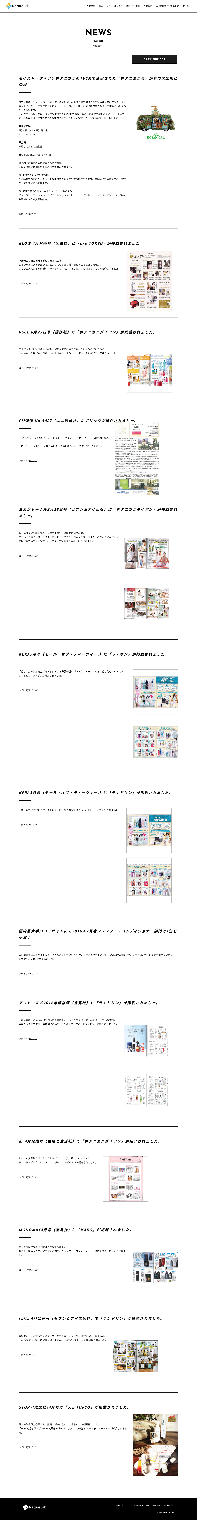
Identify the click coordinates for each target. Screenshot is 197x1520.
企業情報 (148, 5)
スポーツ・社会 (133, 5)
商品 (101, 5)
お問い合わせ (121, 1505)
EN (188, 5)
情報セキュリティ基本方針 (163, 1505)
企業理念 (91, 5)
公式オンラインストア (169, 5)
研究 (108, 5)
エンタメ (118, 5)
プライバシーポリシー (140, 1505)
